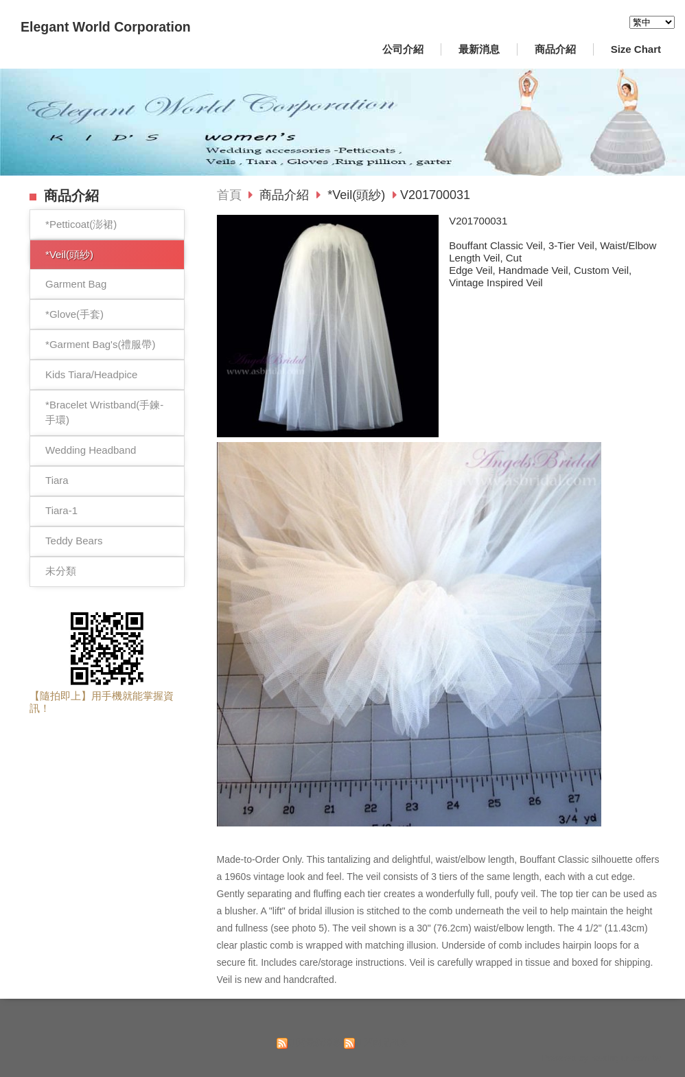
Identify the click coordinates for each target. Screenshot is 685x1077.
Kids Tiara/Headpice (91, 374)
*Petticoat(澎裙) (81, 224)
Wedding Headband (90, 450)
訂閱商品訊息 (381, 1042)
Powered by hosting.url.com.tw (601, 1058)
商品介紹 (285, 195)
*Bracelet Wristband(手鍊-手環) (104, 412)
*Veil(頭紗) (69, 254)
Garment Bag (75, 284)
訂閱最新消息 (314, 1042)
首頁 (229, 195)
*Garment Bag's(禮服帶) (100, 344)
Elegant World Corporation (106, 26)
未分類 (60, 571)
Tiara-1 (61, 510)
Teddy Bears (73, 540)
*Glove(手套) (74, 314)
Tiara (57, 480)
